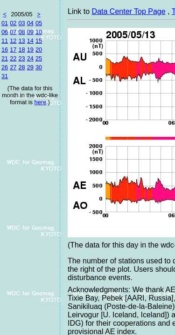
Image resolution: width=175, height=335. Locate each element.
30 (38, 67)
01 (4, 23)
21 (4, 58)
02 (13, 23)
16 (4, 49)
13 (21, 40)
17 (13, 49)
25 (38, 58)
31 (4, 76)
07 (13, 31)
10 (38, 31)
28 (21, 67)
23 (21, 58)
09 (30, 31)
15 (38, 40)
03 (21, 23)
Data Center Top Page (129, 11)
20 (38, 49)
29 (30, 67)
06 (4, 31)
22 (13, 58)
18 (21, 49)
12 (13, 40)
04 (30, 23)
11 (4, 40)
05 (38, 23)
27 (13, 67)
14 (30, 40)
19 (30, 49)
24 (30, 58)
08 (21, 31)
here (41, 102)
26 (4, 67)
